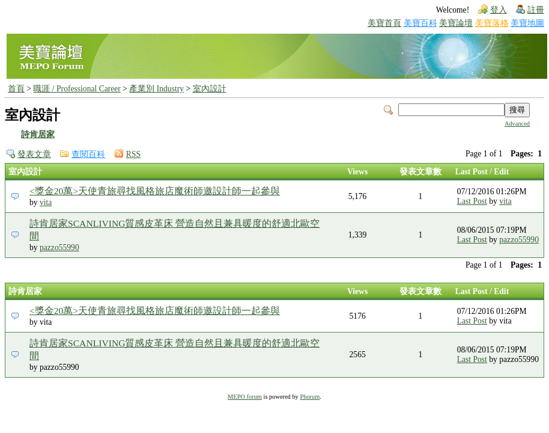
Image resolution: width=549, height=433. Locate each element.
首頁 (16, 88)
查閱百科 (88, 154)
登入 (498, 9)
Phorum (310, 396)
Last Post (472, 201)
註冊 (535, 9)
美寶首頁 (384, 23)
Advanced (517, 123)
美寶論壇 (456, 23)
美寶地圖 (527, 23)
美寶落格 (492, 23)
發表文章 (34, 154)
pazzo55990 (59, 247)
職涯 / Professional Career (76, 88)
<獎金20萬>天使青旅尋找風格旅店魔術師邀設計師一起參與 (154, 191)
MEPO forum (245, 396)
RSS (133, 154)
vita (46, 202)
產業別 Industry (156, 88)
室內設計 (209, 88)
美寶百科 (420, 23)
